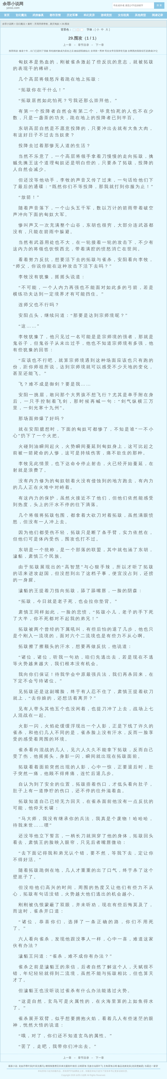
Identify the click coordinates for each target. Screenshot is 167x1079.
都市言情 (55, 15)
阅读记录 (157, 15)
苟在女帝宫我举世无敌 (116, 51)
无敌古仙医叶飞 (95, 1066)
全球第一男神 (97, 51)
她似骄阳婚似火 (82, 51)
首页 (7, 15)
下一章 (100, 44)
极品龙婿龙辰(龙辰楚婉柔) (131, 1066)
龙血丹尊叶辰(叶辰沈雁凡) (32, 1066)
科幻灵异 (89, 15)
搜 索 (159, 5)
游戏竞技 (106, 15)
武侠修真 (38, 15)
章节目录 (83, 44)
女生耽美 (123, 15)
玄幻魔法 (21, 15)
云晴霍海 (81, 1066)
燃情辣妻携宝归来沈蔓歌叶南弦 (61, 1066)
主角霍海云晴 (110, 1066)
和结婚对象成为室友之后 (61, 51)
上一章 (67, 44)
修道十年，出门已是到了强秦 (33, 51)
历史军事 (72, 15)
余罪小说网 (7, 24)
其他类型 (140, 15)
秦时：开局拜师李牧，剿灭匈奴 (43, 24)
